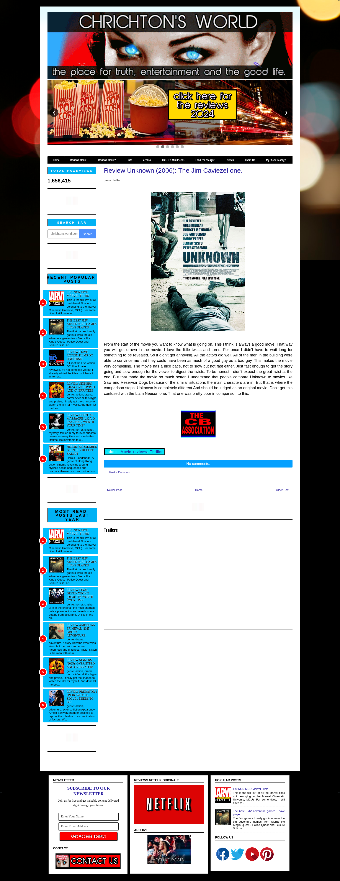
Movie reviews (134, 452)
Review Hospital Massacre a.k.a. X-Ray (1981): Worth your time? (81, 420)
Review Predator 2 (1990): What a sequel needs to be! (82, 697)
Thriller (156, 452)
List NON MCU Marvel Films (78, 294)
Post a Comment (119, 472)
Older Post (282, 490)
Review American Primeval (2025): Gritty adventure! (81, 630)
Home (199, 490)
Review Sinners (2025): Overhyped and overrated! (81, 387)
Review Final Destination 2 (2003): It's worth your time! (80, 595)
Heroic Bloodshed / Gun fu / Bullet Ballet (82, 450)
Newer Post (114, 490)
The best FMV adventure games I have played (82, 324)
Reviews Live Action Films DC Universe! (80, 355)
